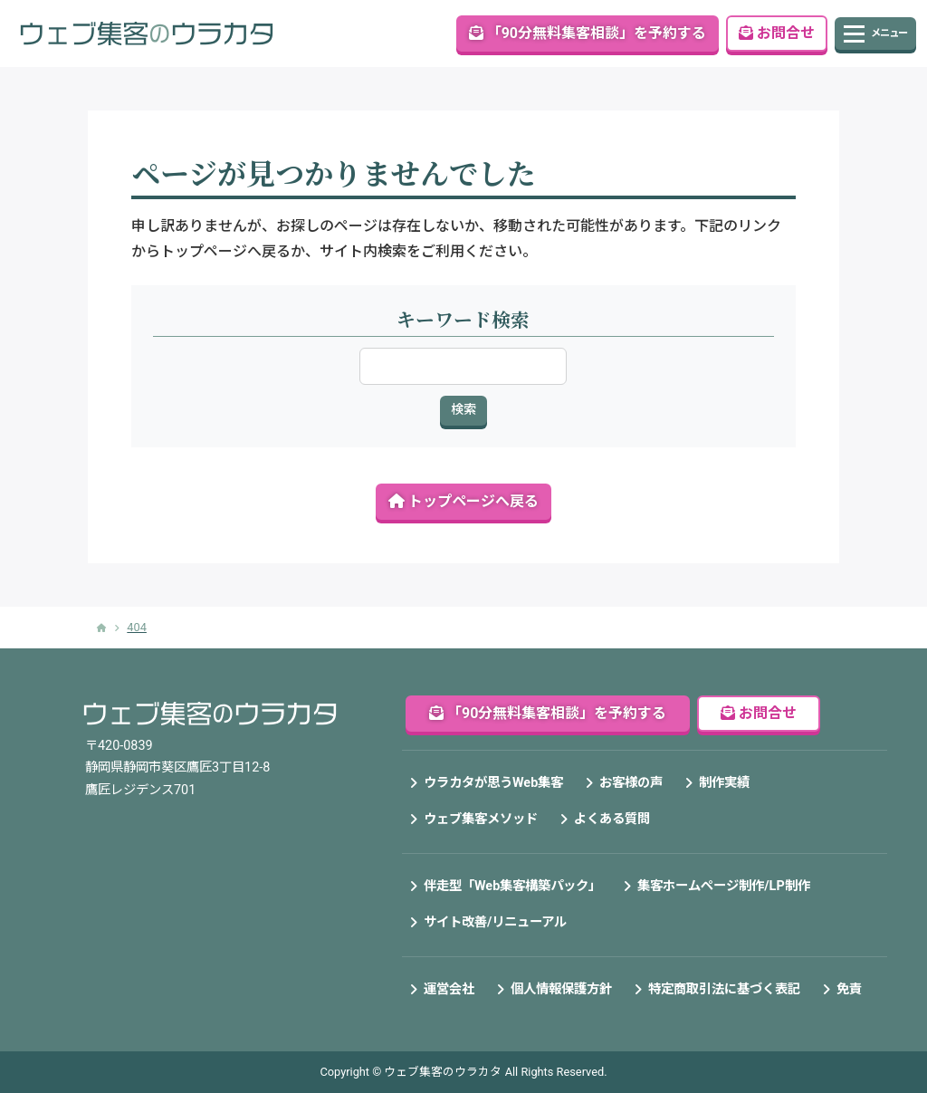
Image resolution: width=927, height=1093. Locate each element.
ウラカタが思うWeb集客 (493, 783)
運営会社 (449, 989)
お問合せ (777, 33)
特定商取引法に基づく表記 (724, 989)
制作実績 (724, 783)
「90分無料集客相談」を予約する (587, 33)
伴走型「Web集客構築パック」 (512, 886)
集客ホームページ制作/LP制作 (723, 886)
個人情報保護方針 (561, 989)
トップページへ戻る (463, 501)
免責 (849, 989)
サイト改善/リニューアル (495, 922)
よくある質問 (612, 819)
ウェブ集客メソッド (481, 819)
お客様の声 (631, 783)
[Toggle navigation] (875, 33)
